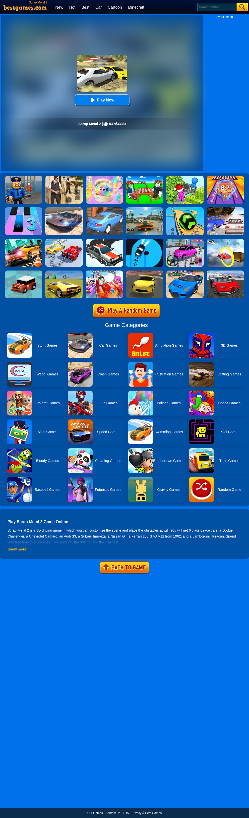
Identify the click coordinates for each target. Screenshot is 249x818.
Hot (72, 7)
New (59, 7)
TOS (126, 813)
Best (85, 7)
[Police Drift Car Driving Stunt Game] (185, 272)
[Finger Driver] (144, 240)
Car (98, 7)
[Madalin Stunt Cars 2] (64, 272)
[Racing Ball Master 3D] (185, 209)
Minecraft (136, 7)
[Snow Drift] (104, 240)
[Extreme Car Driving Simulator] (64, 209)
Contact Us (112, 813)
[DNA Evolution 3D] (225, 177)
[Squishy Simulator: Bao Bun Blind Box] (104, 177)
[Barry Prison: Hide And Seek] (23, 177)
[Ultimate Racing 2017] (225, 209)
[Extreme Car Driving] (23, 240)
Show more (16, 549)
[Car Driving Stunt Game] (225, 272)
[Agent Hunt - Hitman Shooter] (64, 177)
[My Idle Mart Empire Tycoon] (185, 177)
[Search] (216, 7)
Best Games (153, 813)
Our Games (95, 813)
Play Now (102, 100)
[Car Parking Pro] (185, 240)
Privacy (136, 813)
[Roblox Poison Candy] (144, 177)
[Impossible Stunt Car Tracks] (225, 240)
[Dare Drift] (144, 272)
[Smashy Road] (23, 272)
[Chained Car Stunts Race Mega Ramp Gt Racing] (64, 240)
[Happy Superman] (104, 272)
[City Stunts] (104, 209)
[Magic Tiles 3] (23, 209)
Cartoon (115, 7)
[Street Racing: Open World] (144, 209)
